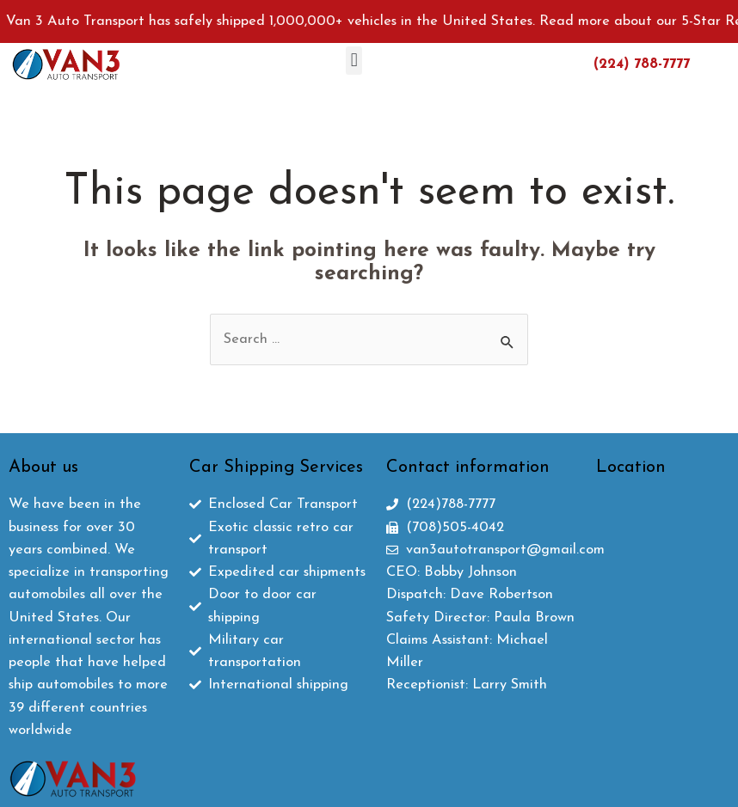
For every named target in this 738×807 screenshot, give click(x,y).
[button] (354, 60)
